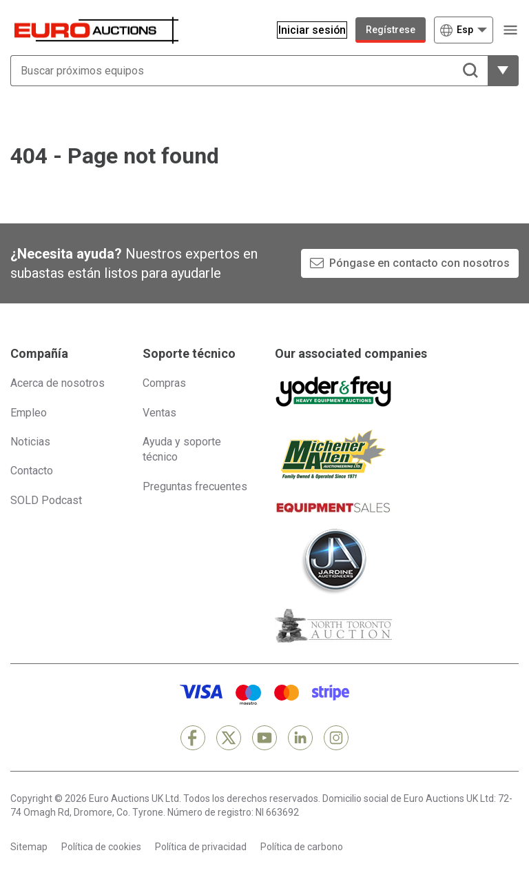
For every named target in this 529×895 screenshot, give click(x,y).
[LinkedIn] (300, 737)
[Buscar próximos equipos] (249, 70)
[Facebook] (192, 737)
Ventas (159, 412)
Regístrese (390, 29)
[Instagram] (336, 737)
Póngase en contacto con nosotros (419, 263)
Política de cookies (101, 846)
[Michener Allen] (333, 454)
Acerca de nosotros (57, 383)
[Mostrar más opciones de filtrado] (503, 70)
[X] (228, 737)
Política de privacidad (201, 846)
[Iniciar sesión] (305, 30)
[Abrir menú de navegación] (510, 30)
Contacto (31, 470)
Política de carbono (301, 846)
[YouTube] (264, 737)
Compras (164, 383)
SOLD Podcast (46, 500)
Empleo (28, 412)
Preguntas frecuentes (195, 486)
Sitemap (29, 846)
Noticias (30, 441)
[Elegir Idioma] (463, 30)
